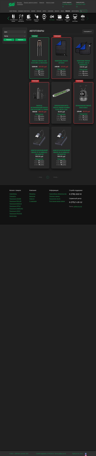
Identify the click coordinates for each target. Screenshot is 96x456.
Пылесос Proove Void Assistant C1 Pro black (39, 62)
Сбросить (20, 39)
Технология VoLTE (54, 199)
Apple (44, 11)
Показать (9, 39)
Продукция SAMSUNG (16, 208)
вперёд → (56, 177)
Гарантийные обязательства (57, 194)
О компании (33, 201)
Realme (39, 11)
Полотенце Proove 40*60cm (61, 62)
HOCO (62, 11)
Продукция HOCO (14, 211)
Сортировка (88, 31)
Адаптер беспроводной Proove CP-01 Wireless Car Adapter (39, 152)
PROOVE (67, 11)
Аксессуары (75, 11)
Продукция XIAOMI (15, 199)
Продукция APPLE (15, 206)
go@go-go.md (78, 206)
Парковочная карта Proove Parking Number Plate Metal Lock (61, 107)
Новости (31, 199)
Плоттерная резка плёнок (57, 201)
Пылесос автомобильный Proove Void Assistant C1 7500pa (39, 107)
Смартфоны (13, 11)
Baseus (57, 11)
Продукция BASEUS (15, 203)
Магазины (32, 194)
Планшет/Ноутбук (24, 11)
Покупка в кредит (54, 196)
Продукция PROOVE (15, 213)
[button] (8, 18)
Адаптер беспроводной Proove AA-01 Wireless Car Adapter (61, 152)
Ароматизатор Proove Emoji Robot (83, 106)
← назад (39, 177)
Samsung (50, 11)
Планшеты (12, 196)
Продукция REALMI (15, 201)
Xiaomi (33, 11)
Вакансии (32, 196)
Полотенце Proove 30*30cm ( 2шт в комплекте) (83, 63)
